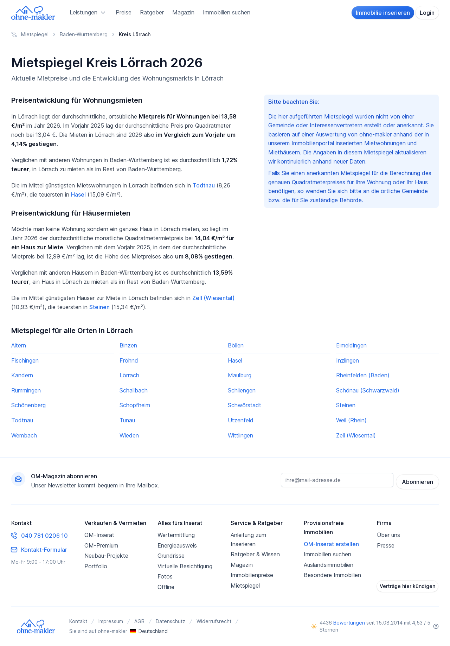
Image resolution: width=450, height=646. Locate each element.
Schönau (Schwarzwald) (367, 390)
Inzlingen (347, 360)
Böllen (236, 345)
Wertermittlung (176, 534)
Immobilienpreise (252, 574)
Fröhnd (129, 360)
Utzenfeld (240, 420)
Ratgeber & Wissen (255, 554)
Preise (123, 12)
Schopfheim (135, 405)
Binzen (128, 345)
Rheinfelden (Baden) (363, 375)
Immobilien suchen (226, 12)
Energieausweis (177, 545)
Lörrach (129, 375)
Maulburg (239, 375)
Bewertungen (349, 623)
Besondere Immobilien (332, 574)
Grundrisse (171, 555)
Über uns (388, 534)
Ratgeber (152, 12)
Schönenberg (28, 405)
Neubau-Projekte (106, 555)
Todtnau (204, 185)
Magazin (183, 12)
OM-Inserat (99, 534)
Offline (166, 586)
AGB (139, 621)
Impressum (110, 621)
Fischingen (25, 360)
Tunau (127, 420)
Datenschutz (170, 621)
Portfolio (95, 566)
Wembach (24, 435)
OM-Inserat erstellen (331, 544)
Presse (385, 545)
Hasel (78, 194)
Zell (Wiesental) (213, 297)
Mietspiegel (245, 585)
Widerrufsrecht (214, 621)
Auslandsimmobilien (328, 564)
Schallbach (134, 390)
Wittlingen (240, 435)
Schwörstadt (244, 405)
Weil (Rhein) (351, 420)
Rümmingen (26, 390)
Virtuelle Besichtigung (185, 566)
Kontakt (78, 621)
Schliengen (242, 390)
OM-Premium (101, 545)
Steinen (99, 307)
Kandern (22, 375)
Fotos (165, 576)
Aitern (18, 345)
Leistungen (88, 12)
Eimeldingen (351, 345)
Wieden (129, 435)
